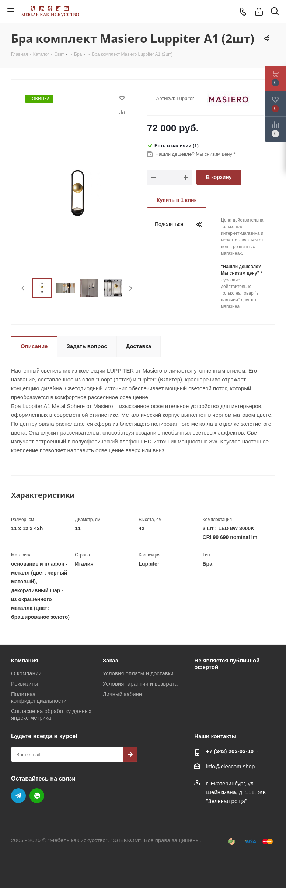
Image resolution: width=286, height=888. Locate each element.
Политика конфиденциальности (39, 697)
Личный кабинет (123, 694)
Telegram (18, 795)
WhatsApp (36, 795)
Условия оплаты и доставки (138, 673)
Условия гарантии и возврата (140, 683)
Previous (23, 288)
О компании (26, 673)
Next (130, 288)
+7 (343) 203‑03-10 (230, 751)
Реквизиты (24, 683)
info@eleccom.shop (230, 766)
